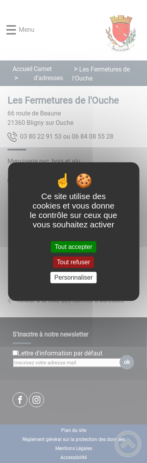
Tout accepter (73, 246)
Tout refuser (73, 262)
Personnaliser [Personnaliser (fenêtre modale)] (73, 277)
